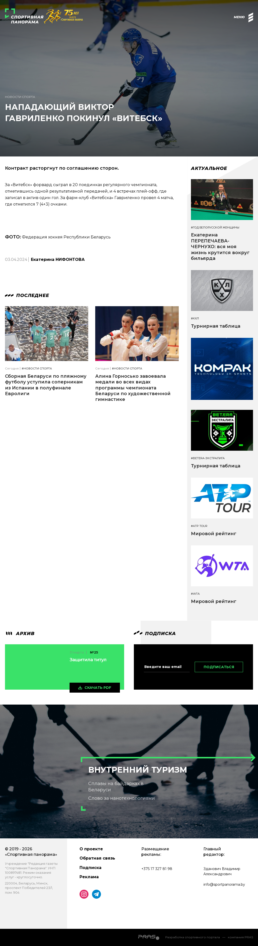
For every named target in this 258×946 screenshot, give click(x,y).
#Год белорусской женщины (215, 227)
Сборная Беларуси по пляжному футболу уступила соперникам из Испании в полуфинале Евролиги (45, 384)
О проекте (91, 849)
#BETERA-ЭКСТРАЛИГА (208, 458)
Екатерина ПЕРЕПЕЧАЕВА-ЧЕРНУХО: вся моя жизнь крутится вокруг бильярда (220, 246)
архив (20, 633)
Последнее (27, 295)
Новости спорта (20, 97)
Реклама (89, 876)
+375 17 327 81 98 (156, 869)
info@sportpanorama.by (224, 884)
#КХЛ (195, 318)
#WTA (195, 593)
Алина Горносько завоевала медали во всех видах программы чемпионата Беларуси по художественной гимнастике (133, 387)
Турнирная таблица (215, 326)
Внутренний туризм (137, 770)
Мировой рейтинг (213, 533)
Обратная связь (97, 858)
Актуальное (209, 168)
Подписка (90, 867)
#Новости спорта (37, 368)
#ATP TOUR (199, 526)
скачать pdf (98, 687)
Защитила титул (88, 659)
